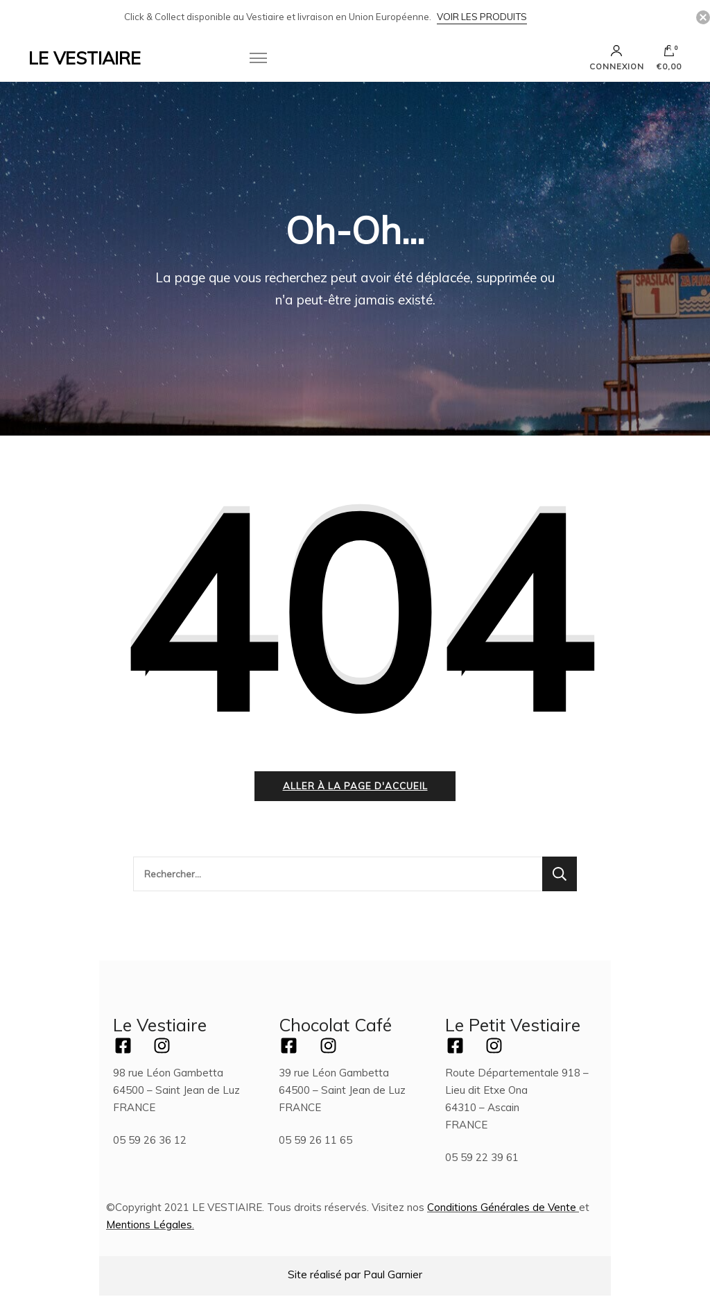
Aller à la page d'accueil (355, 786)
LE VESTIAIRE (84, 58)
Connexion (616, 58)
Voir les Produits (482, 16)
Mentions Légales (149, 1225)
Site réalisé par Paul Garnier (355, 1275)
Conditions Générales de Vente (501, 1208)
